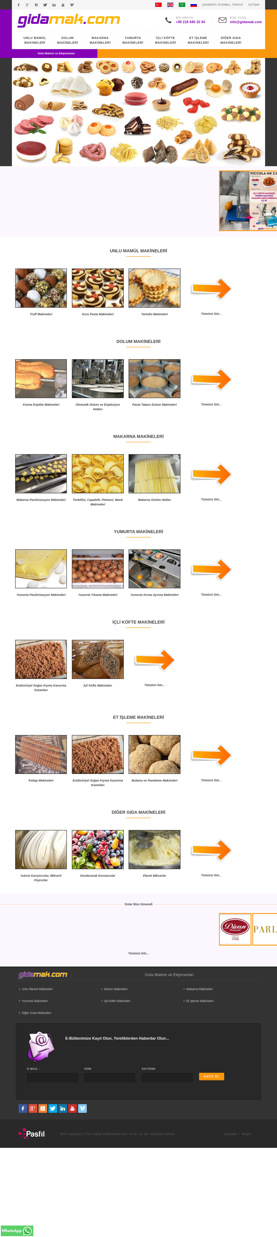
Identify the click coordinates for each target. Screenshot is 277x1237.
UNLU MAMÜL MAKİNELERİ (35, 40)
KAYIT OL (211, 1076)
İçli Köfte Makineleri (117, 1001)
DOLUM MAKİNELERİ (67, 40)
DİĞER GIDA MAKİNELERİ (230, 40)
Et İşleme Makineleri (200, 1001)
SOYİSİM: (149, 1068)
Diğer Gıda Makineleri (36, 1013)
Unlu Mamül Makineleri (37, 989)
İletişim (253, 4)
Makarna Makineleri (199, 989)
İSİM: (88, 1068)
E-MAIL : (33, 1068)
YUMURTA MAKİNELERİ (132, 40)
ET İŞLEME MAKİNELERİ (198, 40)
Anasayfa (230, 1134)
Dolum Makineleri (115, 989)
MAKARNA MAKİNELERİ (100, 40)
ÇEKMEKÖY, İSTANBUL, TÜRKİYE (222, 4)
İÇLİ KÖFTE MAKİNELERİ (165, 40)
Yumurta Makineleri (35, 1001)
